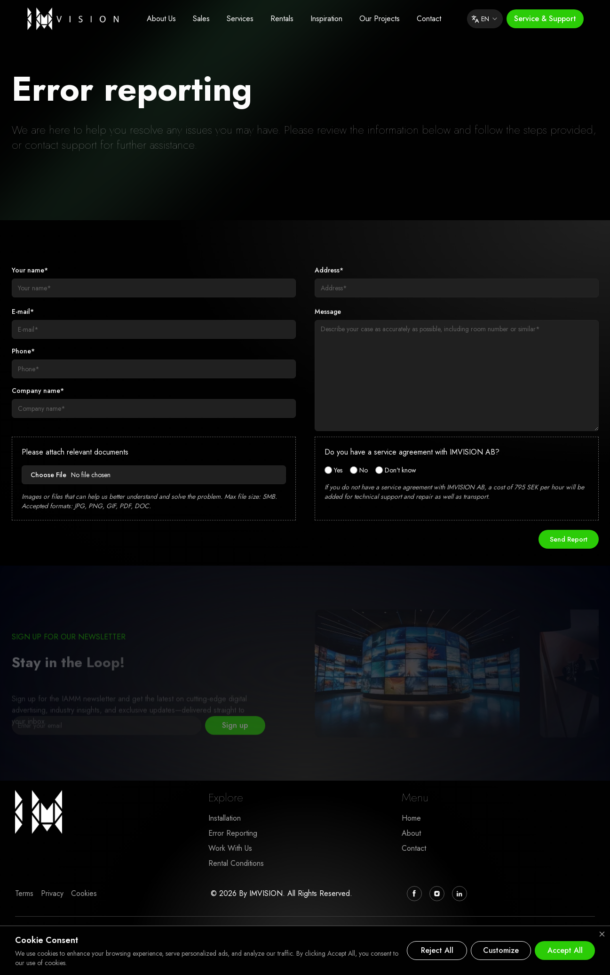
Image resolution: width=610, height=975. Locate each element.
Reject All (437, 950)
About (411, 833)
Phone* (23, 351)
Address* (329, 270)
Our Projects (379, 18)
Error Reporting (232, 833)
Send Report (568, 539)
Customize (501, 950)
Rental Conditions (236, 863)
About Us (161, 18)
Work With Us (230, 848)
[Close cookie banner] (602, 934)
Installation (224, 818)
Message (328, 311)
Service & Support (545, 18)
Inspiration (326, 18)
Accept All (565, 950)
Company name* (38, 390)
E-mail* (23, 311)
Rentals (281, 18)
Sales (201, 18)
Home (411, 818)
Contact (429, 18)
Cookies (84, 893)
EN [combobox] (485, 19)
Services (240, 18)
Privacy (52, 893)
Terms (24, 893)
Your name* (30, 270)
